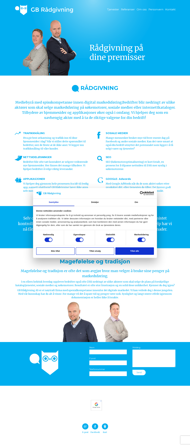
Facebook (95, 428)
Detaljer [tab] (95, 202)
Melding (136, 347)
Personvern (156, 9)
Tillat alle (134, 251)
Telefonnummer (97, 369)
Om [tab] (136, 202)
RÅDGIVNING (95, 88)
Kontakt (170, 9)
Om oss (142, 9)
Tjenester (113, 9)
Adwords (125, 179)
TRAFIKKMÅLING (34, 133)
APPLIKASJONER (34, 179)
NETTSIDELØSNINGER (37, 157)
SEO (108, 157)
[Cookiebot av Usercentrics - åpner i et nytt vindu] (142, 193)
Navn (91, 347)
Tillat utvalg (95, 251)
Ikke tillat (55, 251)
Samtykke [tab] (54, 202)
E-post (92, 358)
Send (139, 372)
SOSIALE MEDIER (117, 133)
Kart (105, 428)
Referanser (128, 9)
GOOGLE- (112, 179)
